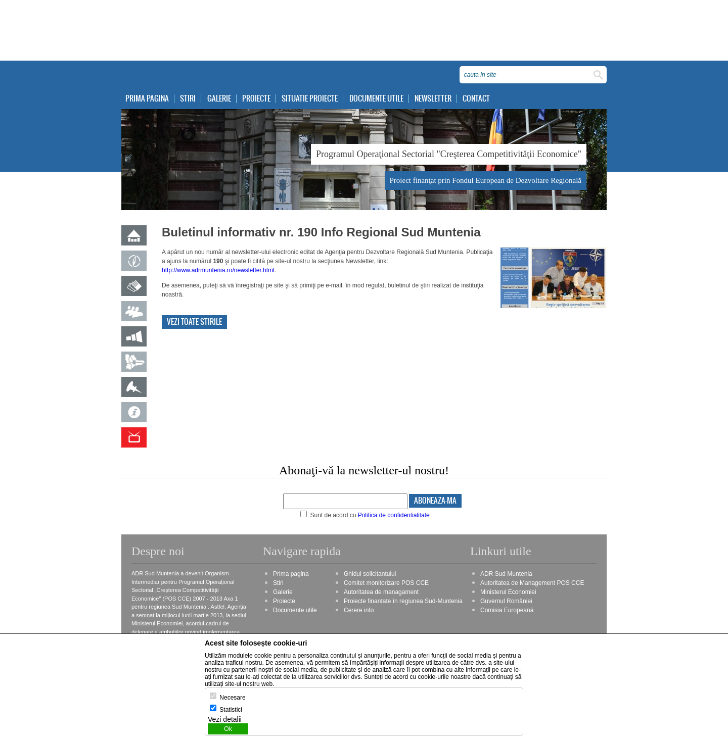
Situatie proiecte (310, 98)
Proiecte (256, 98)
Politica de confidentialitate (394, 515)
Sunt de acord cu (365, 515)
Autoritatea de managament (381, 592)
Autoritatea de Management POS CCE (532, 582)
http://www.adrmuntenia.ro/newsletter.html (218, 270)
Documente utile (376, 98)
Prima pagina (147, 98)
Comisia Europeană (506, 610)
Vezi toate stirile (194, 322)
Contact (476, 98)
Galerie (219, 98)
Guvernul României (506, 601)
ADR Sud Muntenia (506, 573)
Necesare (232, 697)
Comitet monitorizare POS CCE (386, 582)
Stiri (188, 98)
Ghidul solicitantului (370, 573)
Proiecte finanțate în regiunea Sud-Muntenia (403, 601)
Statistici (230, 709)
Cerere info (359, 610)
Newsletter (433, 98)
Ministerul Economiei (508, 592)
